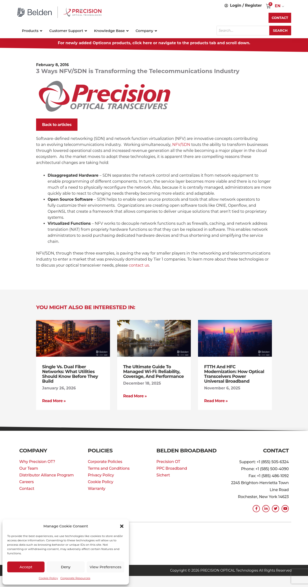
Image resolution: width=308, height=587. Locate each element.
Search (280, 30)
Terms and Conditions (108, 468)
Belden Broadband (186, 450)
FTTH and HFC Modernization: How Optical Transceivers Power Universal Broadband (234, 374)
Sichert (163, 475)
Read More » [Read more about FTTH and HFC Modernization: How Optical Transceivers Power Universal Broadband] (216, 401)
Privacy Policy (101, 475)
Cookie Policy (48, 578)
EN (278, 6)
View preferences (105, 567)
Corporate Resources (75, 578)
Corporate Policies (105, 461)
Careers (26, 482)
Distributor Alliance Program (46, 475)
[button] (121, 526)
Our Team (28, 468)
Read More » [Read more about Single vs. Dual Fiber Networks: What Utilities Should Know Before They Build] (54, 401)
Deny (66, 567)
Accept (25, 567)
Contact (26, 488)
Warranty (96, 488)
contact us (139, 265)
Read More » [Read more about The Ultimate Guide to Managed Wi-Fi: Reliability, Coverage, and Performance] (135, 396)
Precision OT (168, 461)
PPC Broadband (171, 468)
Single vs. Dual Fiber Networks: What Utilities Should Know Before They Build (70, 374)
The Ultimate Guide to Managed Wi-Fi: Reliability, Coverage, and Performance (153, 371)
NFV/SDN (181, 144)
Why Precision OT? (37, 461)
